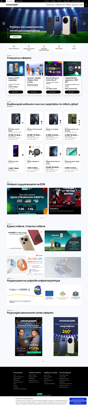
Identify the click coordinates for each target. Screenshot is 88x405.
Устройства (58, 4)
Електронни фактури (63, 387)
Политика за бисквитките (49, 383)
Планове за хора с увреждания (65, 383)
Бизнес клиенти (19, 1)
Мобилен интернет (33, 376)
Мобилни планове (32, 375)
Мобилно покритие (48, 376)
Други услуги (75, 4)
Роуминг (45, 382)
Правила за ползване (48, 380)
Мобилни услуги (50, 4)
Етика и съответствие (18, 376)
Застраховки (62, 382)
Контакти (59, 1)
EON (64, 4)
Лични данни (46, 378)
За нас (14, 375)
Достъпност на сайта (64, 385)
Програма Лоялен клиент (34, 382)
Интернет (68, 4)
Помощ (81, 4)
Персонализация (78, 394)
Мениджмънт (16, 380)
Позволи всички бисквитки (78, 390)
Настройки (18, 402)
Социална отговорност (18, 382)
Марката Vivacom (17, 378)
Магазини (47, 1)
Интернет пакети (33, 380)
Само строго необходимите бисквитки (78, 398)
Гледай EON (53, 1)
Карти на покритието (76, 1)
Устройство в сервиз (63, 375)
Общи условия (66, 1)
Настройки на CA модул (64, 380)
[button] (3, 23)
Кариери (15, 385)
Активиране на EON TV (64, 378)
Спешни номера (62, 376)
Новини (14, 383)
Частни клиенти (10, 1)
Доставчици (16, 387)
